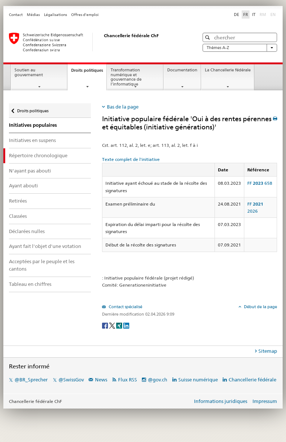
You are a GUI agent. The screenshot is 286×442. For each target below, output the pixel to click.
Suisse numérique (198, 380)
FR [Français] (245, 14)
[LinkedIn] (126, 325)
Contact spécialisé (125, 306)
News (101, 380)
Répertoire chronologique (38, 155)
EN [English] (273, 14)
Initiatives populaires (33, 125)
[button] (208, 37)
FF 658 (259, 183)
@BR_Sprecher (31, 380)
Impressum (264, 401)
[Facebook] (105, 325)
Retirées (18, 201)
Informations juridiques (220, 401)
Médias (33, 15)
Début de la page (260, 306)
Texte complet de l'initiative (131, 159)
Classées (18, 216)
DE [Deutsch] (236, 14)
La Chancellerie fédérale (228, 70)
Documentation (182, 70)
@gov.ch (157, 380)
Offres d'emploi (85, 15)
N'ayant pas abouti (30, 171)
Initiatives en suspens (32, 140)
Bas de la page (123, 107)
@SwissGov (71, 380)
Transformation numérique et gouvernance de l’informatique (126, 77)
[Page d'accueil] (96, 42)
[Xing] (119, 325)
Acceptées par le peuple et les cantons (41, 265)
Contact (16, 15)
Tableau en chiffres (30, 284)
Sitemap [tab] (267, 351)
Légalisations (55, 15)
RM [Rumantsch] (263, 14)
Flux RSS (127, 380)
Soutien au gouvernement (29, 72)
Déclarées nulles (27, 231)
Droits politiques (89, 72)
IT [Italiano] (253, 14)
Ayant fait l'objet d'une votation (45, 246)
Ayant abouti (23, 185)
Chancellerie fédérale (252, 380)
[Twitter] (112, 325)
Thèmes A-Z (240, 47)
